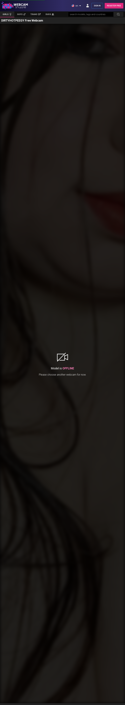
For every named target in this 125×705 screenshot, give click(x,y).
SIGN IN (97, 6)
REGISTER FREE (114, 6)
